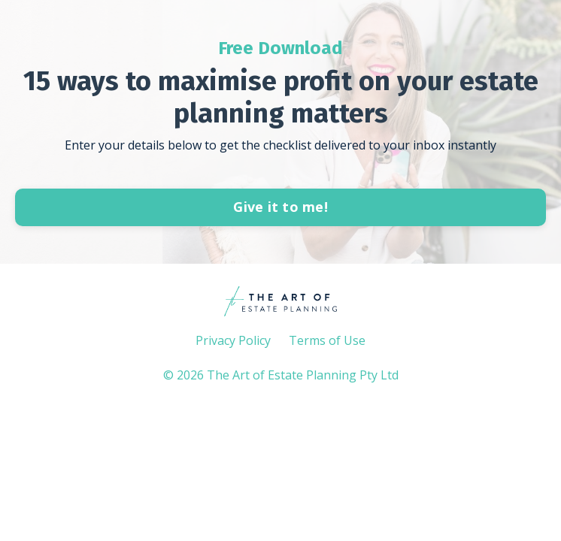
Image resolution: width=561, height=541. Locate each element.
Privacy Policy (233, 340)
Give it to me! (280, 207)
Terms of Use (327, 340)
